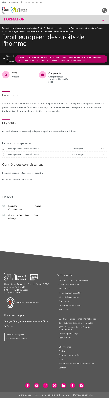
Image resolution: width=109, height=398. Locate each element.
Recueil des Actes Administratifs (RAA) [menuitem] (76, 363)
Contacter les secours (17, 338)
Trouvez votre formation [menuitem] (69, 305)
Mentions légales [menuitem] (23, 395)
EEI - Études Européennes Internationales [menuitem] (77, 319)
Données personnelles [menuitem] (83, 395)
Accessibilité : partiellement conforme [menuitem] (52, 395)
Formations (7, 28)
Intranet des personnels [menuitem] (69, 297)
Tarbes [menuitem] (10, 326)
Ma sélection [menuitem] (64, 288)
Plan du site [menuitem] (64, 309)
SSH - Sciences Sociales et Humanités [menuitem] (76, 323)
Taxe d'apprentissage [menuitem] (68, 333)
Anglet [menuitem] (9, 321)
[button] (94, 19)
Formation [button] (14, 19)
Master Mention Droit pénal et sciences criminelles (46, 28)
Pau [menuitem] (47, 321)
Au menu (40, 2)
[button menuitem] (104, 10)
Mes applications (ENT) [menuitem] (70, 293)
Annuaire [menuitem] (64, 301)
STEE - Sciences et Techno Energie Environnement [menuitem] (74, 328)
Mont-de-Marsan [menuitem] (34, 321)
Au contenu (14, 2)
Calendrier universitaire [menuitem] (69, 284)
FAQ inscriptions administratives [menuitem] (73, 280)
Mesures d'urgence (15, 334)
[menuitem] (27, 385)
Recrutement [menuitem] (65, 337)
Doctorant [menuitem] (63, 359)
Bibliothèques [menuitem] (65, 347)
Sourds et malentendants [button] (22, 302)
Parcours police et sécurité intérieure (87, 28)
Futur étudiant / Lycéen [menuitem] (69, 355)
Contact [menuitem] (62, 367)
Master (18, 28)
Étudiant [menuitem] (62, 351)
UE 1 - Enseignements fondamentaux (20, 31)
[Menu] (98, 10)
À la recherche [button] (27, 2)
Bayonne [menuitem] (19, 321)
